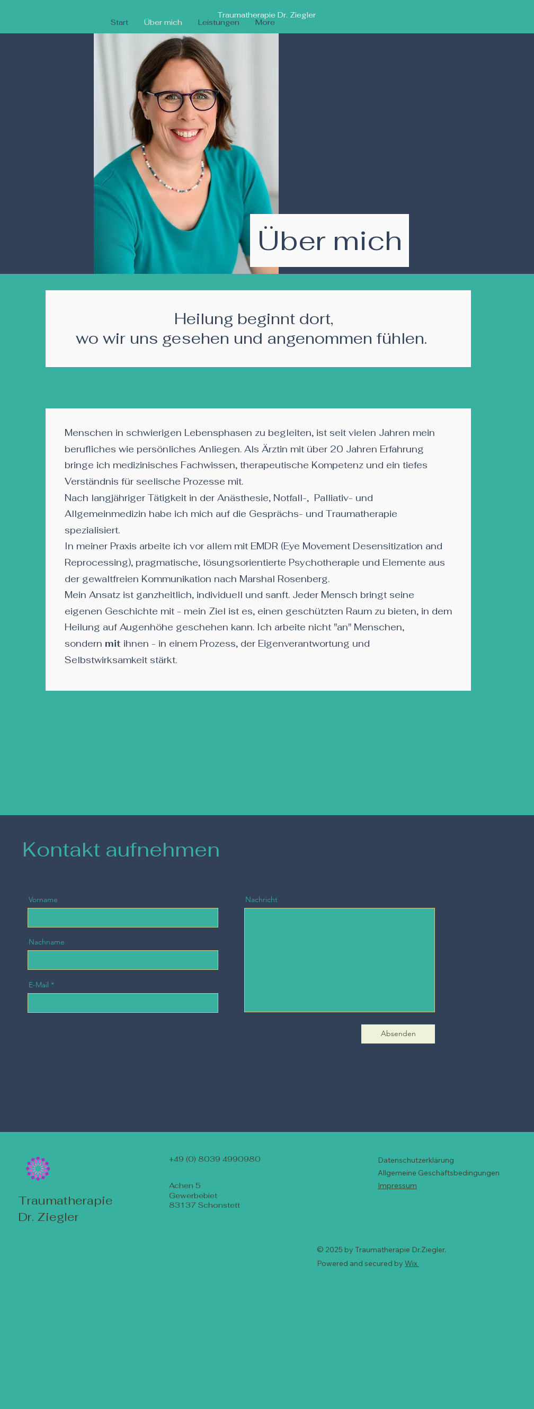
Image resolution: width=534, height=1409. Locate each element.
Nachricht (261, 899)
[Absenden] (398, 1034)
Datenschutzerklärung (416, 1160)
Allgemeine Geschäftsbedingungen (439, 1173)
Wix (411, 1263)
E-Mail (39, 984)
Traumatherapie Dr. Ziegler (267, 15)
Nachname (47, 942)
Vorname (43, 899)
